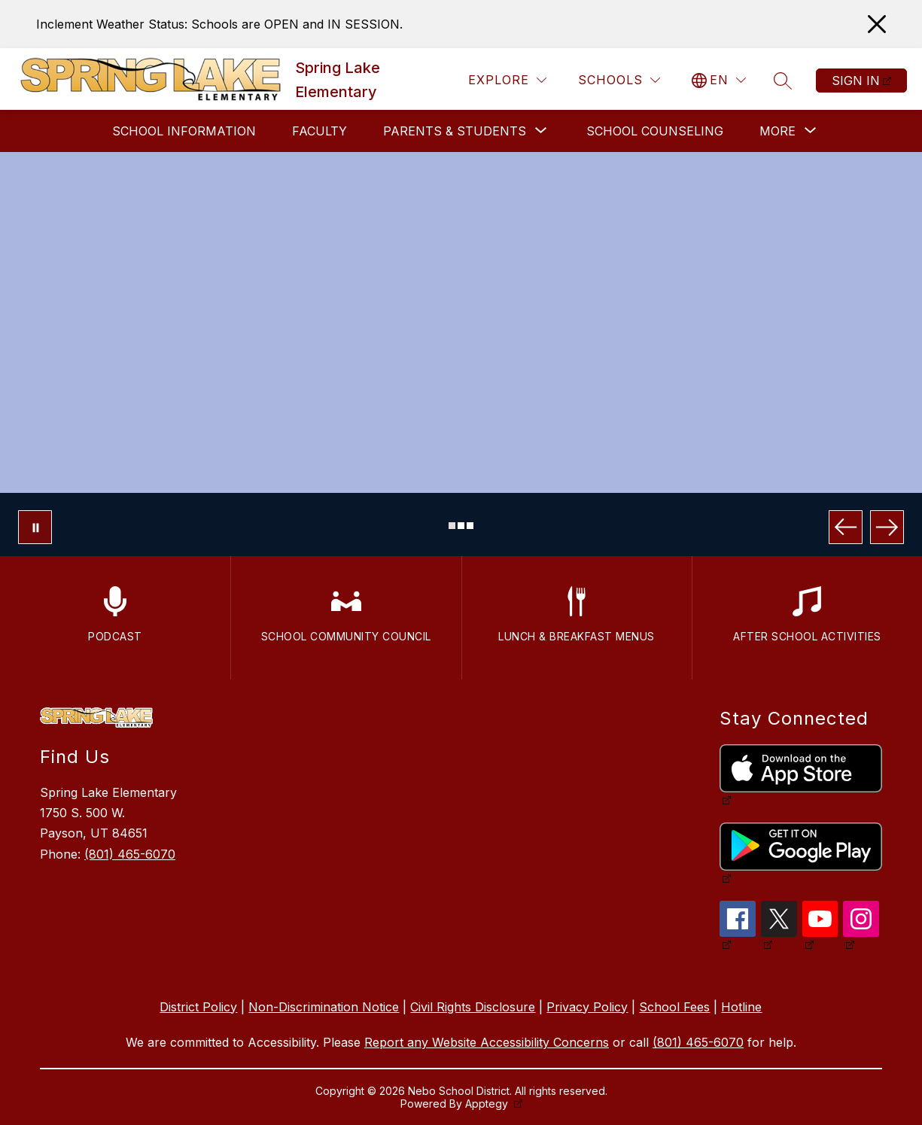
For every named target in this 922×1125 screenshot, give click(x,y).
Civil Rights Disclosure (472, 1006)
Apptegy (488, 1103)
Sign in (856, 80)
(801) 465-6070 (129, 854)
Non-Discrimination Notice (323, 1006)
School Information (184, 130)
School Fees (674, 1006)
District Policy (198, 1006)
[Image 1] (452, 525)
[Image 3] (470, 525)
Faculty (319, 130)
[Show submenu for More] (777, 131)
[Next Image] (887, 527)
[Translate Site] (719, 80)
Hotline (741, 1006)
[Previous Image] (846, 527)
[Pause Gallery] (35, 527)
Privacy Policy (587, 1006)
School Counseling (654, 130)
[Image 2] (461, 525)
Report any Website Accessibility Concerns (486, 1042)
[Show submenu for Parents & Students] (454, 131)
